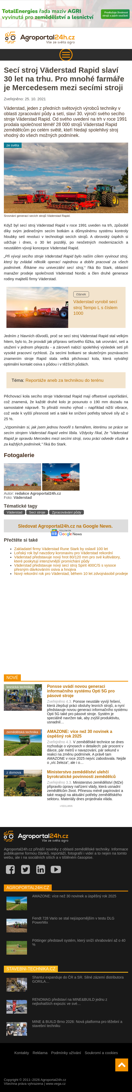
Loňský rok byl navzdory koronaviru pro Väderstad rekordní (63, 553)
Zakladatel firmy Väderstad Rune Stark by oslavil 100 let (61, 549)
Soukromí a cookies (101, 1053)
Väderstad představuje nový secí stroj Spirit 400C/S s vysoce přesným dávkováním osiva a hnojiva (65, 567)
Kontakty (21, 1053)
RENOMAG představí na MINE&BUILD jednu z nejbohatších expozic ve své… (69, 1001)
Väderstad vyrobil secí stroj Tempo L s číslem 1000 (95, 307)
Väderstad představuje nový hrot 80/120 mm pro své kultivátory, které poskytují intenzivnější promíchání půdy (67, 559)
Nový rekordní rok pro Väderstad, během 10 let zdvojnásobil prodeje (71, 574)
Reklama (40, 1053)
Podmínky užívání (66, 1053)
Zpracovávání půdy (66, 512)
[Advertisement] (66, 623)
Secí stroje (37, 512)
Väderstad (14, 512)
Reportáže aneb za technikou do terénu (64, 380)
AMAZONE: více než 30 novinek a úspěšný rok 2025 (74, 896)
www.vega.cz (56, 1084)
